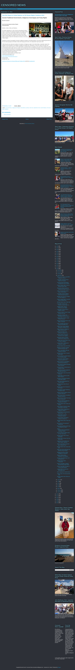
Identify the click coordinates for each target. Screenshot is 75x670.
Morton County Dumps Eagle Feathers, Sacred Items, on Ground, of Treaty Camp (66, 160)
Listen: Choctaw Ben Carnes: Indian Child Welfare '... (63, 291)
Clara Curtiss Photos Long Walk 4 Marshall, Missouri (63, 396)
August (58, 479)
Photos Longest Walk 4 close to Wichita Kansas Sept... (63, 286)
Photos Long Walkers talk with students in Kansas (63, 351)
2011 (57, 495)
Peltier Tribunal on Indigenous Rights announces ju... (63, 330)
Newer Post (5, 119)
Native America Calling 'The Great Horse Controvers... (63, 398)
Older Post (49, 119)
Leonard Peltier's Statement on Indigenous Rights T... (63, 410)
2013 (57, 268)
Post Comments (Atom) (29, 123)
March (58, 488)
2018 (57, 259)
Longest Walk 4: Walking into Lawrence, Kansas (63, 344)
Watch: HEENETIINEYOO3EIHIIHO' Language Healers (63, 429)
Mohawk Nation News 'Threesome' (61, 461)
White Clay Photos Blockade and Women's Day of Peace (63, 450)
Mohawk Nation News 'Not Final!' (63, 345)
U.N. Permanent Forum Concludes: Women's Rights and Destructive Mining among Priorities (67, 206)
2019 (57, 258)
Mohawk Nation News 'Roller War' (63, 302)
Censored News (8, 107)
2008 (57, 501)
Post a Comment (7, 114)
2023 (57, 251)
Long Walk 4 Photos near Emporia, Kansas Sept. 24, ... (63, 304)
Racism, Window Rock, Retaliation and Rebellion (62, 456)
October (59, 273)
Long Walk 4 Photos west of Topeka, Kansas (62, 310)
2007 (57, 502)
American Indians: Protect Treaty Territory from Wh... (63, 313)
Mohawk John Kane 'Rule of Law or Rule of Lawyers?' (63, 341)
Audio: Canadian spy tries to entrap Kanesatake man (62, 324)
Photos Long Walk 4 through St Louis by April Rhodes (63, 467)
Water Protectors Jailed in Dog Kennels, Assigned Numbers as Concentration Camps (67, 215)
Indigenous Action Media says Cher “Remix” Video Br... (63, 442)
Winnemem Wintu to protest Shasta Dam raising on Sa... (63, 338)
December (59, 270)
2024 (57, 249)
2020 (57, 256)
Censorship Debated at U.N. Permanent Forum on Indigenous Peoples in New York (67, 186)
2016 (57, 263)
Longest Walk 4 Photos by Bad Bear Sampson (63, 376)
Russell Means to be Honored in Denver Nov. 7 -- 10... (63, 413)
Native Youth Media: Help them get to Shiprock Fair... (63, 444)
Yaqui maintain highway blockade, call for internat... (64, 365)
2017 (57, 261)
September (59, 275)
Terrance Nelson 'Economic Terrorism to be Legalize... (62, 335)
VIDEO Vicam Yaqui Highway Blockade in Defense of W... (63, 327)
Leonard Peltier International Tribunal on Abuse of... (62, 418)
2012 (57, 494)
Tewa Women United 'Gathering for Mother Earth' (63, 390)
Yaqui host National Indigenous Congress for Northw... (63, 401)
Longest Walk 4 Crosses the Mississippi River (62, 470)
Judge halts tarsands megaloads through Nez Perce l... (63, 370)
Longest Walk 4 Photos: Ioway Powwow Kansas (63, 318)
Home (27, 119)
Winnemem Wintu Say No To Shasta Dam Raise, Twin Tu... (63, 289)
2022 (57, 253)
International (22, 107)
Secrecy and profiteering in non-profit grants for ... (63, 458)
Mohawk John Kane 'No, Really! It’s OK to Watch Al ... (63, 297)
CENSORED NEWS (13, 5)
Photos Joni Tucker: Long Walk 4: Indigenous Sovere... (63, 277)
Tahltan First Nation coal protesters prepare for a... (62, 332)
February (59, 490)
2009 (57, 499)
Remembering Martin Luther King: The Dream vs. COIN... (63, 427)
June (58, 483)
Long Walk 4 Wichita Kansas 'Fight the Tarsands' (62, 280)
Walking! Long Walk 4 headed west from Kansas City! (63, 348)
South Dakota (43, 107)
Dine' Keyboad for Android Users (63, 471)
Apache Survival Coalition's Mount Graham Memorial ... (64, 393)
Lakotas (27, 107)
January (59, 491)
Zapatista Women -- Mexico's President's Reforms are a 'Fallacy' (66, 168)
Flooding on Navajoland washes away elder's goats (63, 379)
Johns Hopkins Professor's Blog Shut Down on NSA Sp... (63, 407)
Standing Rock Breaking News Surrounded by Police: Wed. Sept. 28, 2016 (67, 150)
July (58, 481)
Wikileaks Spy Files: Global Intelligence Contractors (62, 453)
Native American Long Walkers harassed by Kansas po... (63, 362)
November (59, 271)
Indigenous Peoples (16, 107)
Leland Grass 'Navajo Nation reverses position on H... (62, 359)
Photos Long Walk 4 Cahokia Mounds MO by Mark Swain (63, 464)
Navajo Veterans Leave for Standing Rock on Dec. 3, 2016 (67, 224)
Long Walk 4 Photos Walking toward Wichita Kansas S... (63, 294)
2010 (57, 497)
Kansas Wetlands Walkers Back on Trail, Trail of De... (63, 433)
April (58, 486)
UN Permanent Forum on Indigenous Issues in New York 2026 (64, 15)
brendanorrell (32, 61)
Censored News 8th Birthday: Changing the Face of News (63, 283)
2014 (57, 266)
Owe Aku (31, 107)
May (58, 484)
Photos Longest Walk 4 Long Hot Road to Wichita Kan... (63, 300)
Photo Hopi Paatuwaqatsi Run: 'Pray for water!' (63, 382)
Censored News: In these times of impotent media (63, 368)
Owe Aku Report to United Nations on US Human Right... (64, 356)
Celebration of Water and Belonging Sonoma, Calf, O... (63, 316)
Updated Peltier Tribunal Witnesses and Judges (62, 307)
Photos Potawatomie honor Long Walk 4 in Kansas (63, 321)
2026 (57, 246)
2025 (57, 247)
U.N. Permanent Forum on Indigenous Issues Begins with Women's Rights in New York (67, 195)
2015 (57, 265)
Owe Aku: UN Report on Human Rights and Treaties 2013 (13, 61)
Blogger (59, 667)
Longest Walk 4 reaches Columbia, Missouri (62, 415)
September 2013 (37, 107)
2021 (57, 254)
